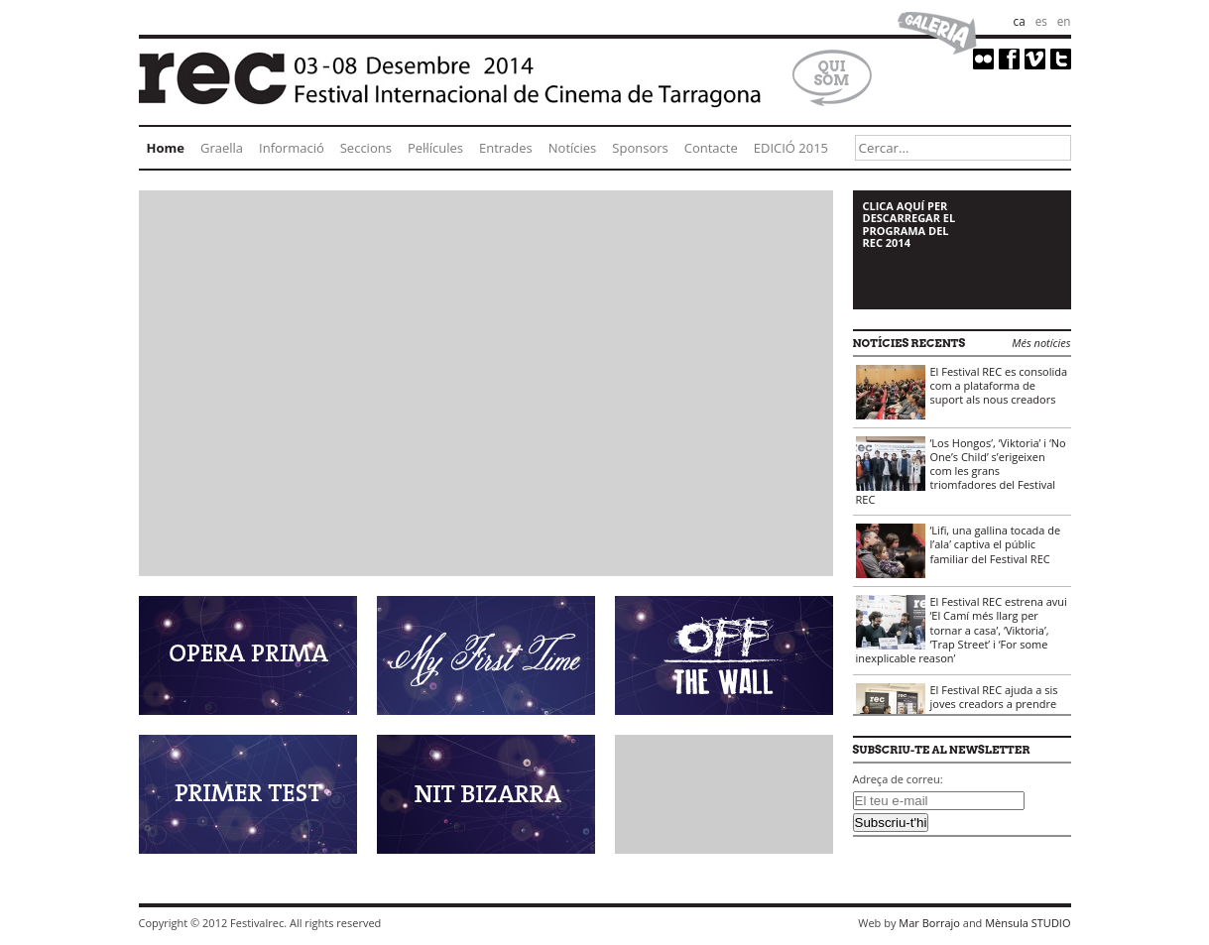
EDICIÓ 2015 (791, 148)
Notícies (572, 148)
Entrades (506, 148)
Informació (291, 148)
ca (1020, 21)
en (1064, 21)
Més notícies (1041, 342)
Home (165, 148)
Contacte (711, 148)
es (1041, 21)
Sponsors (639, 148)
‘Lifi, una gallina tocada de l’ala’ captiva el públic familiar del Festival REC (958, 550)
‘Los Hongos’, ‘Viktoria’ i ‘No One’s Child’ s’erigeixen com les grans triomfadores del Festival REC (961, 471)
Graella (221, 148)
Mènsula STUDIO (1027, 922)
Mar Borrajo (929, 922)
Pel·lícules (435, 148)
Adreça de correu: (898, 778)
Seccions (366, 148)
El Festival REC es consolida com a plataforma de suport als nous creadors (962, 391)
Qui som (832, 73)
